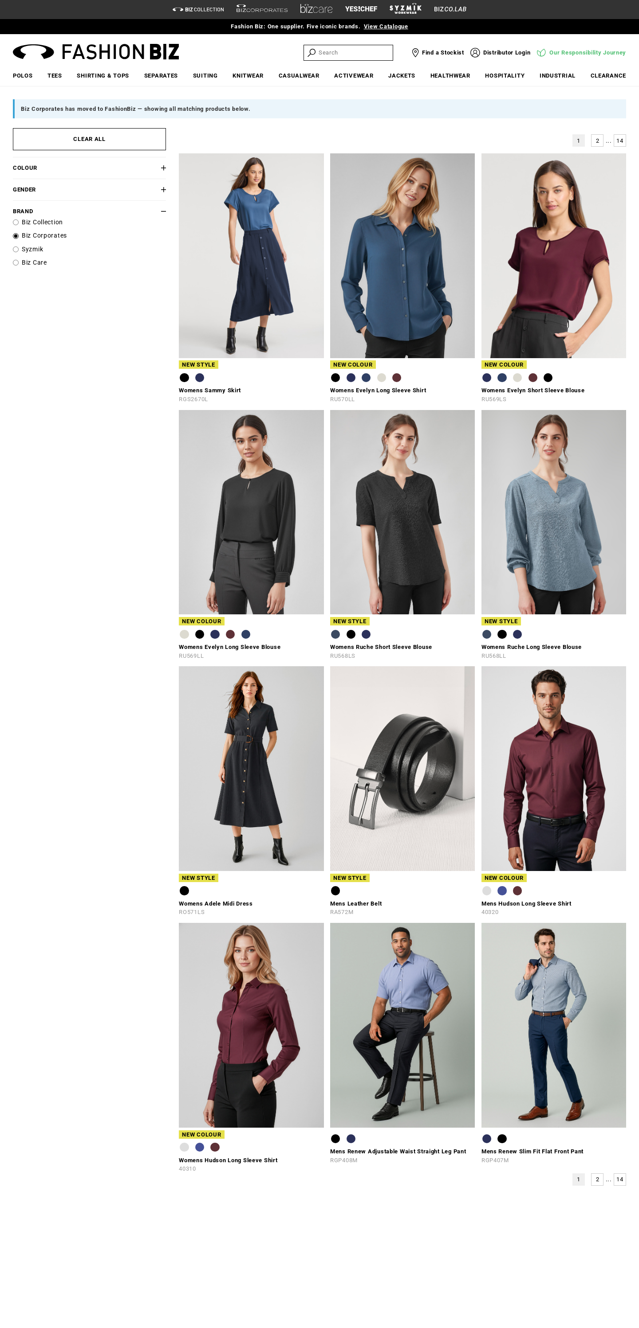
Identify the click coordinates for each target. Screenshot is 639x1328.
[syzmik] (406, 9)
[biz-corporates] (262, 9)
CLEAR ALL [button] (89, 139)
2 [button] (598, 140)
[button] (153, 168)
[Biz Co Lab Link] (450, 9)
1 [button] (578, 140)
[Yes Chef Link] (361, 9)
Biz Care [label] (34, 262)
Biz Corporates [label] (44, 235)
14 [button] (619, 140)
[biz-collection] (198, 9)
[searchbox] (355, 52)
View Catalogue (386, 26)
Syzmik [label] (32, 249)
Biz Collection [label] (42, 222)
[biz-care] (316, 10)
